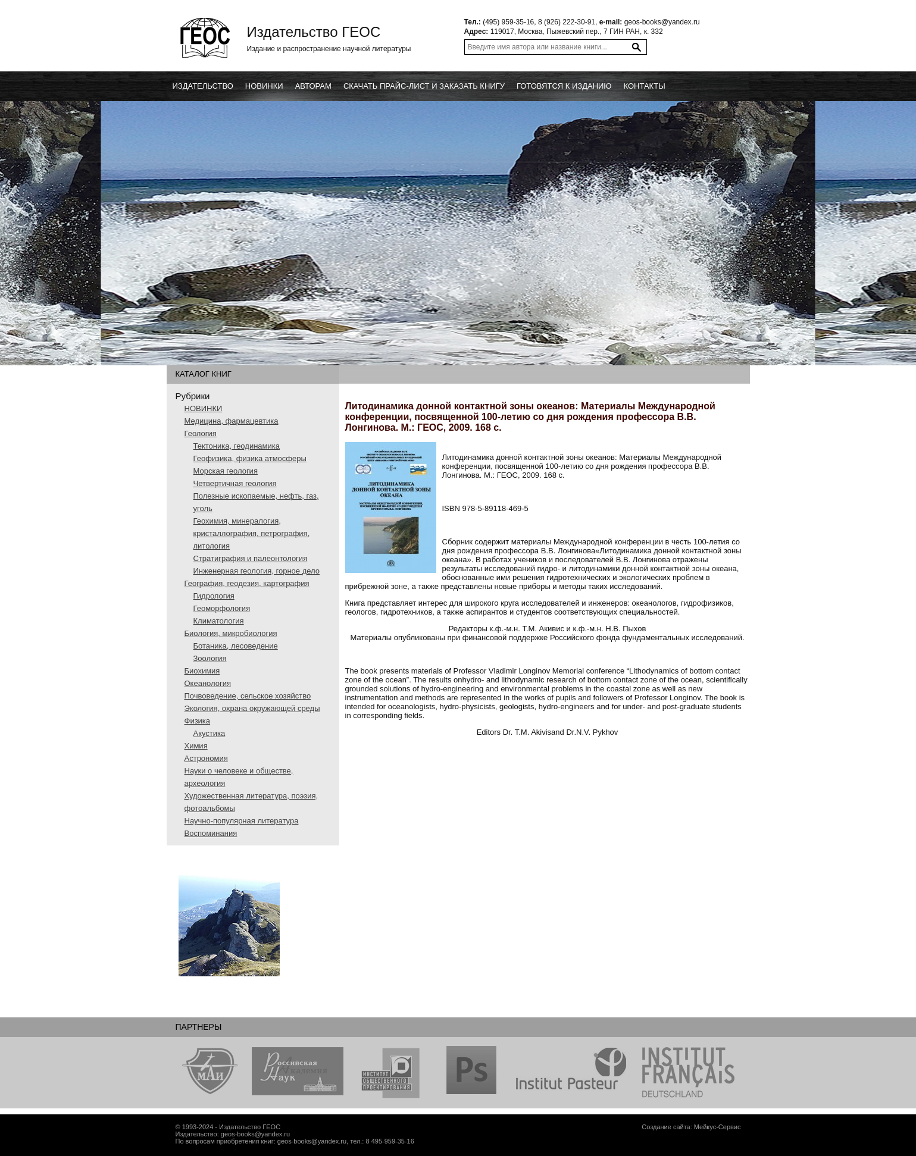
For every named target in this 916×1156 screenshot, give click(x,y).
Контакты (644, 86)
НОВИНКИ (204, 408)
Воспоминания (211, 833)
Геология (201, 433)
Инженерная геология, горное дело (256, 570)
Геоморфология (222, 608)
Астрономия (206, 758)
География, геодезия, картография (247, 583)
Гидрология (214, 595)
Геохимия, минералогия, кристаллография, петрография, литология (251, 533)
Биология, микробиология (231, 633)
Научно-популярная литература (242, 820)
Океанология (208, 683)
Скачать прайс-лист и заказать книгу (424, 86)
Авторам (313, 86)
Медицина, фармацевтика (232, 420)
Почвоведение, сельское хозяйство (248, 695)
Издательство (203, 86)
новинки (264, 86)
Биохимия (202, 670)
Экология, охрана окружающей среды (252, 708)
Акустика (209, 733)
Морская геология (225, 470)
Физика (198, 720)
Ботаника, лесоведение (235, 645)
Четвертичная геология (235, 483)
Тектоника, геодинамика (236, 445)
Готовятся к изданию (564, 86)
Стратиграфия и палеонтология (250, 558)
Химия (196, 745)
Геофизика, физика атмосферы (250, 458)
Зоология (210, 658)
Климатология (218, 620)
